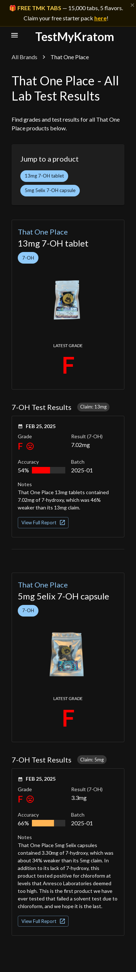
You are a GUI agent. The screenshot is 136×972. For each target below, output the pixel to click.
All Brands (24, 56)
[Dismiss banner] (132, 5)
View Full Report (43, 522)
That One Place (43, 231)
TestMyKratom (74, 36)
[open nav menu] (14, 35)
